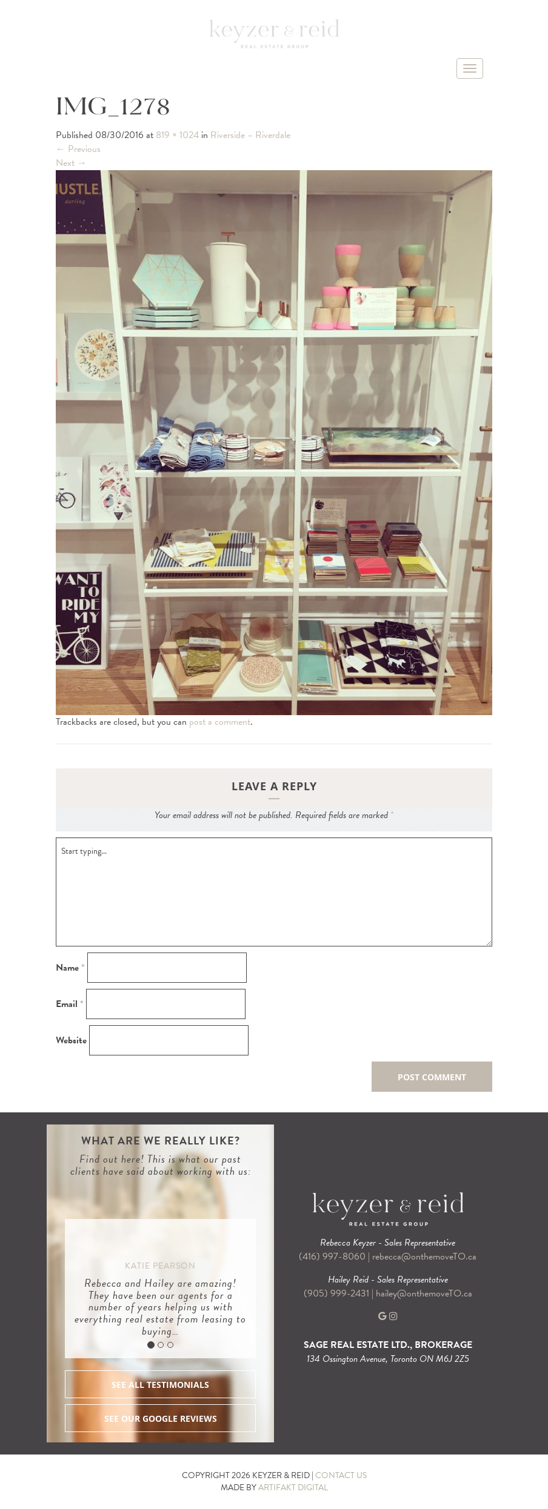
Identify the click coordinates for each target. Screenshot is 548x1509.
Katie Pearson (160, 1266)
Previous (78, 149)
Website (71, 1041)
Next (71, 163)
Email (70, 1004)
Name (70, 968)
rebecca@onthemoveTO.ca (424, 1256)
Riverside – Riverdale (250, 135)
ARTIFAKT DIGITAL (293, 1487)
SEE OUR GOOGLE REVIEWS (160, 1418)
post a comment (219, 722)
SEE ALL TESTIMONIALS (160, 1384)
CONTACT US (341, 1475)
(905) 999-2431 (338, 1293)
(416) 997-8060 (332, 1256)
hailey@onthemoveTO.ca (424, 1293)
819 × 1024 (177, 135)
